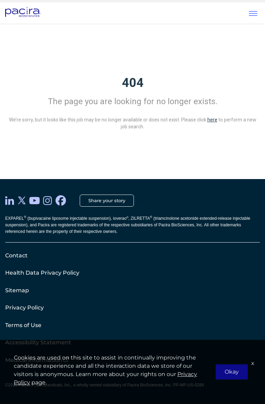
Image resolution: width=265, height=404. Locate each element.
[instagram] (47, 200)
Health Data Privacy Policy (42, 272)
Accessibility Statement (38, 342)
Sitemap (17, 290)
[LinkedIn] (9, 200)
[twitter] (22, 200)
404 (133, 83)
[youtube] (34, 200)
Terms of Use (23, 325)
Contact (16, 255)
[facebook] (61, 200)
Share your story (106, 200)
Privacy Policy (24, 307)
